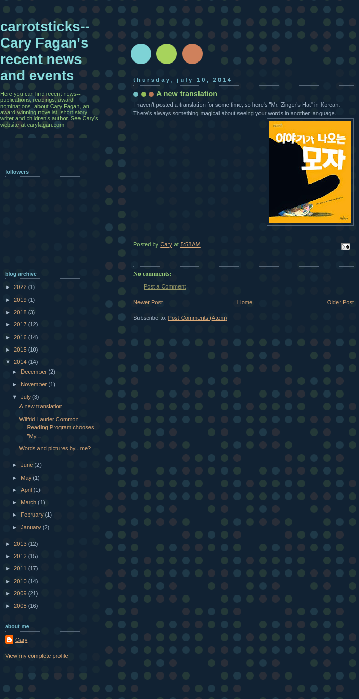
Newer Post (148, 302)
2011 (21, 568)
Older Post (340, 302)
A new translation (41, 406)
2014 (21, 362)
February (33, 514)
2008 (21, 606)
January (31, 527)
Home (244, 302)
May (27, 478)
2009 (21, 593)
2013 (21, 544)
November (34, 384)
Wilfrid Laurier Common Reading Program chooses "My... (56, 427)
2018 (21, 312)
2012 (21, 556)
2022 (21, 287)
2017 (21, 324)
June (27, 465)
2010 (21, 581)
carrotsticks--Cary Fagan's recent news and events (45, 51)
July (26, 397)
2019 (21, 300)
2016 (21, 337)
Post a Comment (165, 286)
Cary (21, 639)
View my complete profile (36, 656)
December (34, 371)
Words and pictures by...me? (55, 448)
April (27, 490)
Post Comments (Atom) (197, 318)
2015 (21, 349)
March (29, 502)
